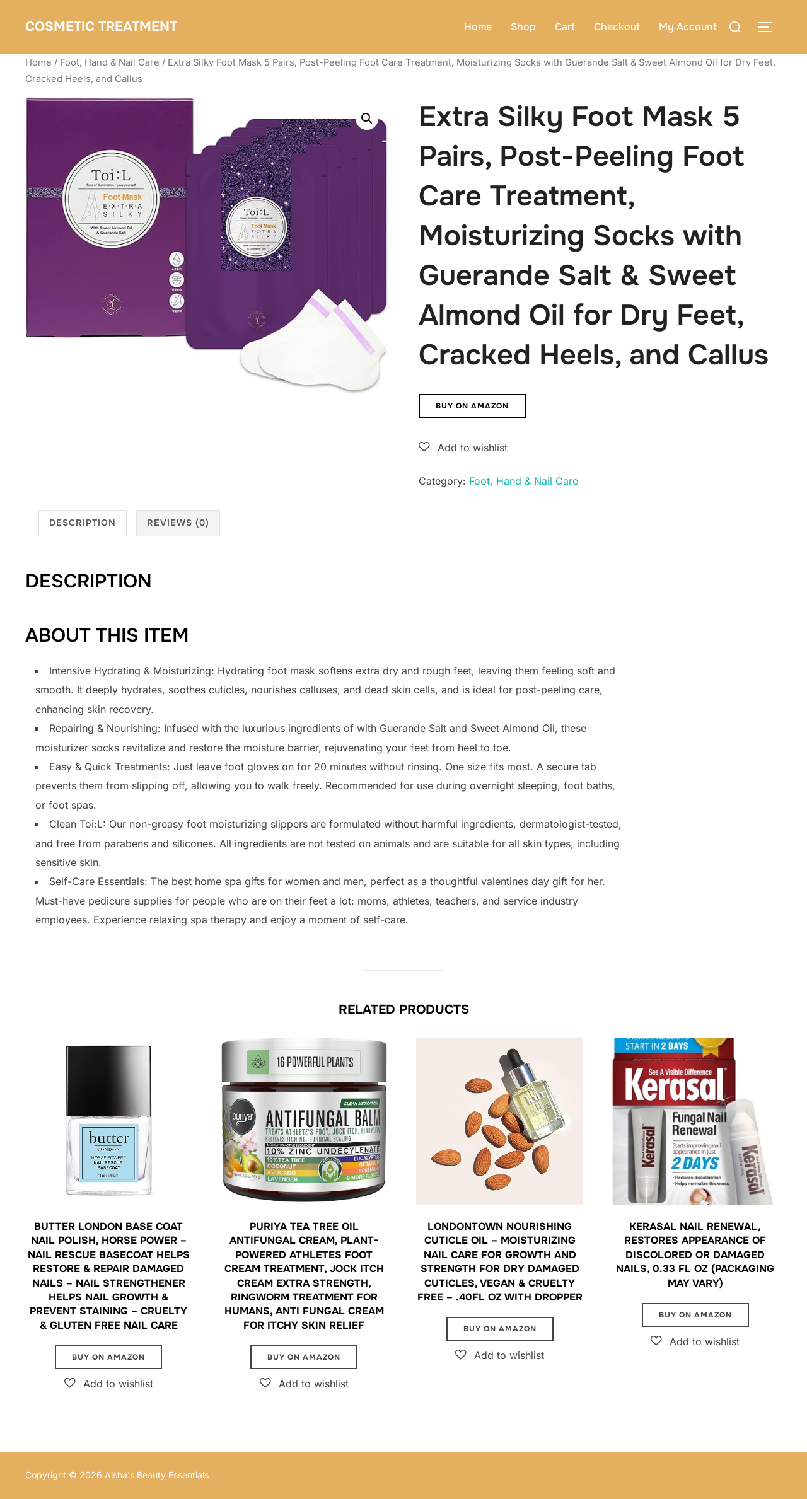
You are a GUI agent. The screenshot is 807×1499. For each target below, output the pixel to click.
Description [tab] (82, 522)
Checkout (617, 26)
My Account (688, 26)
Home (478, 26)
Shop (523, 26)
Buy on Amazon (472, 406)
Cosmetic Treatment (119, 26)
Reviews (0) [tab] (178, 522)
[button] (367, 118)
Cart (565, 26)
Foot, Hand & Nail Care (110, 62)
